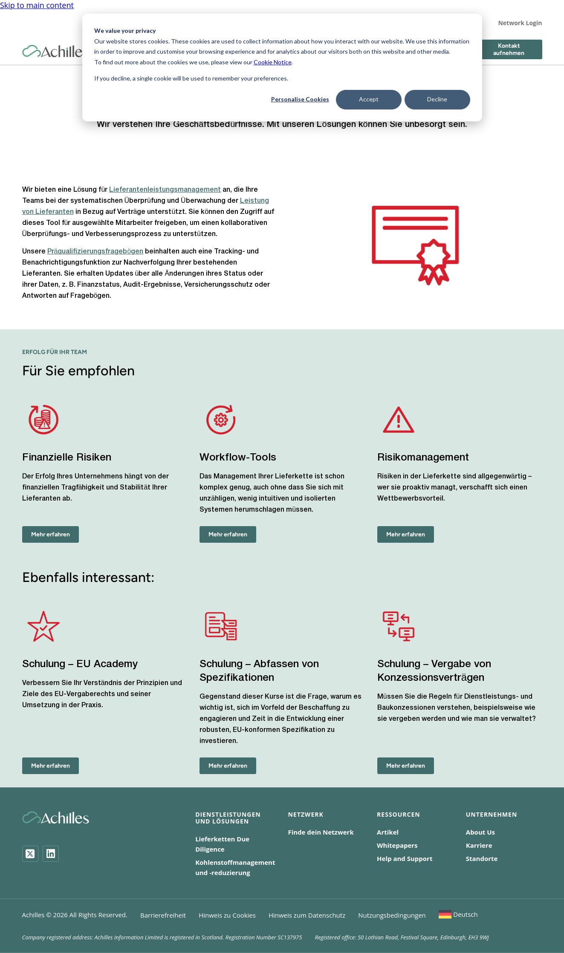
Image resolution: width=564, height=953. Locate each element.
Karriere (479, 845)
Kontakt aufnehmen (508, 49)
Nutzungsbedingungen (392, 915)
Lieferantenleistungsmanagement (165, 190)
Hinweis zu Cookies (227, 915)
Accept (369, 99)
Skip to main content (37, 5)
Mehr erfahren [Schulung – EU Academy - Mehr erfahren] (50, 765)
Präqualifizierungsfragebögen (95, 252)
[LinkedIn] (51, 854)
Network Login (520, 23)
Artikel (388, 832)
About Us (480, 832)
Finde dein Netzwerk (320, 832)
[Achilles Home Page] (55, 51)
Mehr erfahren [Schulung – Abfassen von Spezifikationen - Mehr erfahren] (227, 765)
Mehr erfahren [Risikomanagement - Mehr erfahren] (405, 534)
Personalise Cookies (300, 99)
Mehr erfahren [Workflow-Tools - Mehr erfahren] (227, 534)
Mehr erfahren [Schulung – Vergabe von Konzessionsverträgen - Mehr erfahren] (405, 765)
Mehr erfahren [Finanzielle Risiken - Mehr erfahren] (50, 534)
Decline (437, 99)
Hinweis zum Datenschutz (307, 915)
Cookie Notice (273, 62)
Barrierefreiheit (163, 915)
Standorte (482, 858)
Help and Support (404, 858)
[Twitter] (30, 854)
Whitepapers (397, 845)
